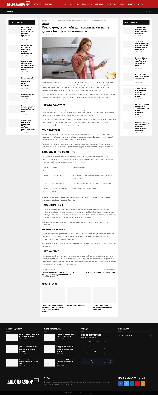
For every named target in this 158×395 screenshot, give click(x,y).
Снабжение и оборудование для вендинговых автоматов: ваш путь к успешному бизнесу (53, 308)
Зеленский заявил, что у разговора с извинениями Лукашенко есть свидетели (142, 126)
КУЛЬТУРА (111, 4)
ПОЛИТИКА (48, 4)
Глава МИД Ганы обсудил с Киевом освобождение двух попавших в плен (141, 62)
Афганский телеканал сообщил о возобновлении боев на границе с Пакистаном (142, 45)
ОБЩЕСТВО (86, 4)
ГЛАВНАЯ (37, 4)
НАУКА (121, 4)
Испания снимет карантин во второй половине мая (29, 335)
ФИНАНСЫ (74, 4)
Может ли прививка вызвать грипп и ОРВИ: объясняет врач (28, 109)
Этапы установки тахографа (27, 95)
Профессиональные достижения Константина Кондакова (102, 307)
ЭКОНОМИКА (61, 4)
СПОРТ (130, 4)
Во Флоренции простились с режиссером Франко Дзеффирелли (26, 49)
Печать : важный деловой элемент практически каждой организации (27, 82)
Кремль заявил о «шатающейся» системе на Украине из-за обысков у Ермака (28, 65)
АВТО (140, 4)
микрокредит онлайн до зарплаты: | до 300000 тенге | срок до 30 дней (84, 97)
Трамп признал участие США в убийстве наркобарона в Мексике (140, 92)
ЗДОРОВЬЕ (99, 4)
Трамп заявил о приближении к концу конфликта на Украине (141, 30)
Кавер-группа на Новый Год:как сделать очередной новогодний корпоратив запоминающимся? (58, 274)
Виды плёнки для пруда (76, 305)
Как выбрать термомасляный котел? (101, 272)
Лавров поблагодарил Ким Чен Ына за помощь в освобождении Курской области (28, 348)
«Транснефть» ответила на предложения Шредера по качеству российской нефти (28, 125)
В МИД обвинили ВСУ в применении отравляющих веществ (142, 77)
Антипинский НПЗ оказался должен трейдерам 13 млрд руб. (28, 361)
